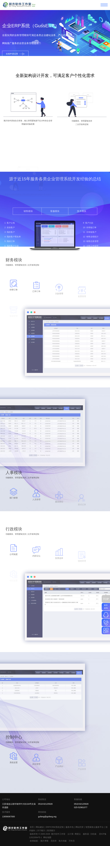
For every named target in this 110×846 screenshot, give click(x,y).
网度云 (78, 834)
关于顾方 (41, 830)
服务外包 (70, 827)
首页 (32, 827)
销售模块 (28, 241)
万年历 (72, 841)
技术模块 (81, 241)
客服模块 (54, 241)
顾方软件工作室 (58, 834)
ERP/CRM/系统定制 (55, 827)
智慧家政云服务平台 (95, 827)
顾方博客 (45, 841)
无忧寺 (54, 841)
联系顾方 (51, 830)
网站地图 (47, 837)
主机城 (93, 834)
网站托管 (79, 827)
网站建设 (40, 827)
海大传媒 (63, 841)
